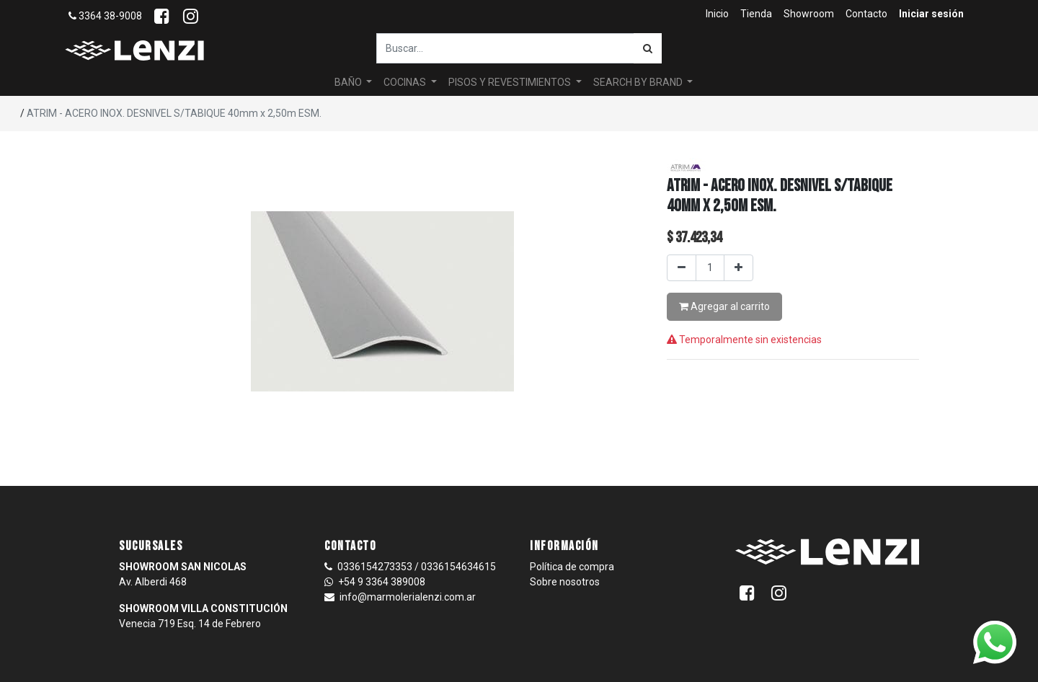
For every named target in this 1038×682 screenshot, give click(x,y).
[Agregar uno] (738, 267)
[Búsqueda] (648, 48)
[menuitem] (717, 14)
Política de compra (572, 566)
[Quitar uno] (681, 267)
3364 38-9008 (105, 16)
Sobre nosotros (565, 582)
